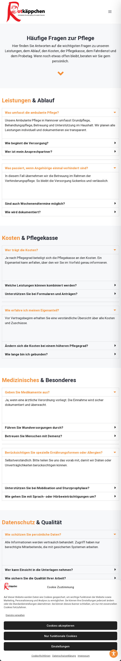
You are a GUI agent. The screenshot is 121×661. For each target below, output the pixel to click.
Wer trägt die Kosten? (21, 250)
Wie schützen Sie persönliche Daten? (33, 534)
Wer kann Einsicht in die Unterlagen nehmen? (39, 570)
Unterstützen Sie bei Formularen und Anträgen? (41, 294)
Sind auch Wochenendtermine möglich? (35, 203)
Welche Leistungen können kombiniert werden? (41, 285)
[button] (60, 112)
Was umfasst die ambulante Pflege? (32, 112)
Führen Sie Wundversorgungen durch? (34, 427)
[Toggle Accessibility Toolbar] (113, 653)
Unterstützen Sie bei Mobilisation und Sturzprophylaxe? (47, 488)
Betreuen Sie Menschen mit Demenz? (33, 436)
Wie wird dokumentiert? (23, 212)
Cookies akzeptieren (60, 625)
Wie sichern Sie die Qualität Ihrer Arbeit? (35, 578)
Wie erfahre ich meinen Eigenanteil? (32, 310)
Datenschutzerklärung (64, 656)
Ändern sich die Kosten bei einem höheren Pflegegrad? (46, 346)
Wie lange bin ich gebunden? (26, 354)
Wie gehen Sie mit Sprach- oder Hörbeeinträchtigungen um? (50, 496)
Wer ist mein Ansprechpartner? (28, 152)
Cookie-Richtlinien (40, 656)
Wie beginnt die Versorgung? (26, 143)
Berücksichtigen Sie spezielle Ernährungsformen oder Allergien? (53, 452)
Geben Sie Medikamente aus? (27, 392)
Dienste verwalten (15, 615)
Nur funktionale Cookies (60, 636)
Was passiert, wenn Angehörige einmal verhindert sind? (46, 168)
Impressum (84, 656)
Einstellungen (60, 646)
